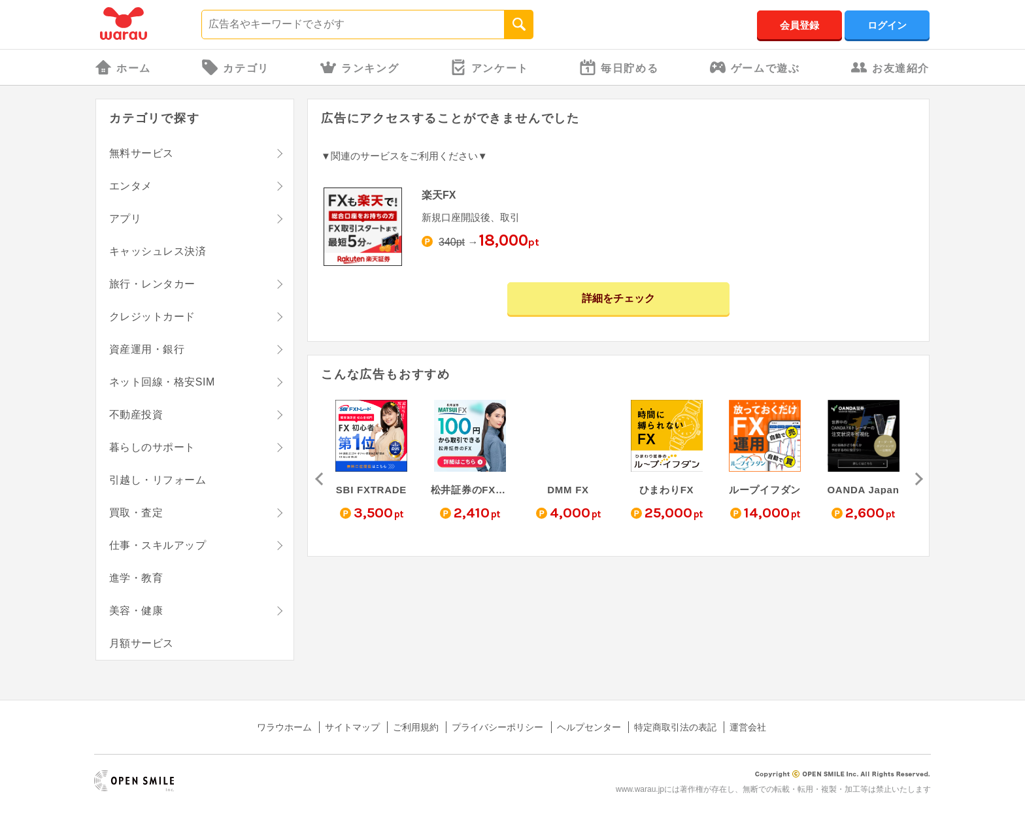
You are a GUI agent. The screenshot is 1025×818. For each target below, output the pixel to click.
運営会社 (748, 727)
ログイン (887, 25)
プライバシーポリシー (497, 727)
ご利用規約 (416, 727)
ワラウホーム (284, 727)
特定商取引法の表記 (675, 727)
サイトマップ (352, 727)
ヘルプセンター (589, 727)
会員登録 (799, 25)
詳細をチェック (618, 298)
